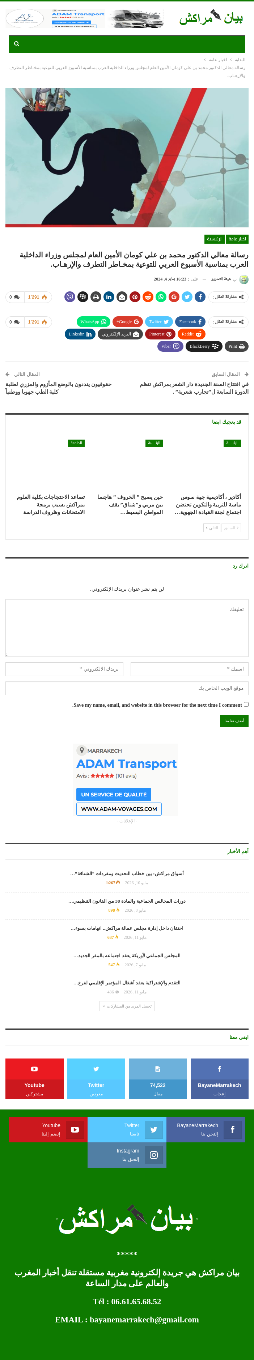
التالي (212, 528)
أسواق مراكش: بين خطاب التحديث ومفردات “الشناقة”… (127, 873)
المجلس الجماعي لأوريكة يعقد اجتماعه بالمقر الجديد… (127, 955)
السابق (231, 528)
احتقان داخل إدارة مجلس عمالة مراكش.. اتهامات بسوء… (127, 928)
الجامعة (76, 443)
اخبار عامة (237, 239)
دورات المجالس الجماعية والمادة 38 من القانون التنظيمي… (127, 901)
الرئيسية (215, 239)
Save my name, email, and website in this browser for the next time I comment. (157, 705)
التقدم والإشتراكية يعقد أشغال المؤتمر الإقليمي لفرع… (127, 982)
